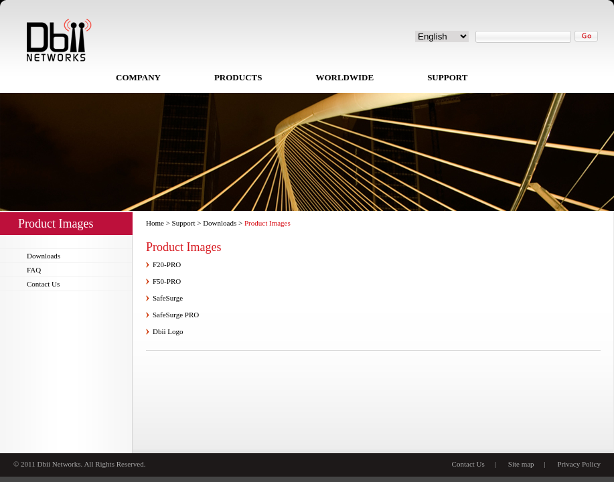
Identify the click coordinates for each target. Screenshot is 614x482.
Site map (521, 464)
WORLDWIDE (344, 77)
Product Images (267, 223)
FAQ (34, 270)
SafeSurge (168, 298)
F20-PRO (167, 264)
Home (155, 223)
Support (184, 223)
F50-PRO (167, 281)
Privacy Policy (579, 464)
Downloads (43, 256)
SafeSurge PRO (176, 315)
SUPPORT (447, 77)
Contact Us (43, 284)
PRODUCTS (238, 77)
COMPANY (138, 77)
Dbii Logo (168, 331)
